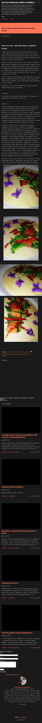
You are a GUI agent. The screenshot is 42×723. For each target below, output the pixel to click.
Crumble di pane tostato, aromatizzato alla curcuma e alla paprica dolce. (19, 436)
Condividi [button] (4, 356)
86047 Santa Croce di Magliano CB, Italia (18, 354)
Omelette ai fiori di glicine (12, 487)
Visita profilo (22, 704)
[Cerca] (36, 2)
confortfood (11, 352)
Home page (4, 19)
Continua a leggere (35, 452)
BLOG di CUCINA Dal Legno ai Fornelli (18, 2)
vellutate (26, 352)
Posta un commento (13, 452)
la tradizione (19, 352)
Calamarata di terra (10, 583)
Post (3, 399)
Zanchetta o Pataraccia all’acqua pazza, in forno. (19, 532)
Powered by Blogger (21, 717)
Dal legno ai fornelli (22, 687)
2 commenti (11, 496)
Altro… (12, 19)
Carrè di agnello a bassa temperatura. (17, 633)
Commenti (4, 400)
